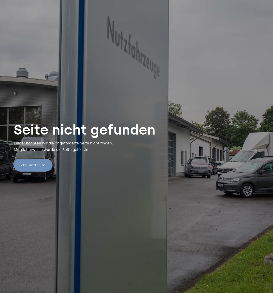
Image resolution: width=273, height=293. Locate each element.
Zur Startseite (33, 165)
